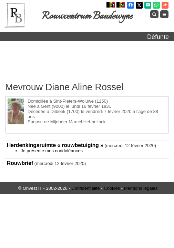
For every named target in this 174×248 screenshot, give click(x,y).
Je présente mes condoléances (52, 150)
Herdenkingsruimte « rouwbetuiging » (55, 145)
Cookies (112, 188)
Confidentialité (85, 188)
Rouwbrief (20, 163)
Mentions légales (141, 188)
